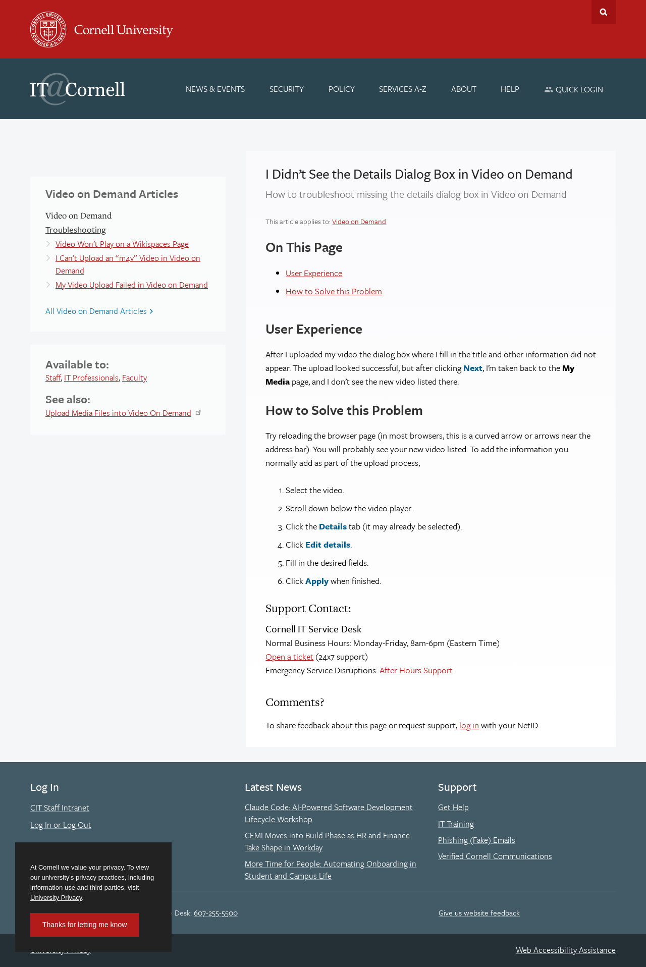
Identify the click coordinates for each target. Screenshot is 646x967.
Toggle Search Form (603, 12)
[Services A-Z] (403, 89)
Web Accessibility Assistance (566, 950)
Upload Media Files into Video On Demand (118, 413)
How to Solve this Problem (334, 291)
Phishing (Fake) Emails (476, 840)
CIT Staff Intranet (59, 807)
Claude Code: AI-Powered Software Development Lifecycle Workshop (329, 813)
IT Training (456, 824)
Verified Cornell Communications (495, 856)
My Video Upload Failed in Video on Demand (132, 285)
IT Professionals (91, 377)
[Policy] (341, 89)
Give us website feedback (479, 912)
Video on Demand (359, 221)
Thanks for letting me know (84, 925)
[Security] (286, 89)
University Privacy (56, 897)
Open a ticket (289, 656)
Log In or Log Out (60, 825)
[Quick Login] (573, 89)
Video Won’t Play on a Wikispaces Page (122, 244)
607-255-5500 (216, 912)
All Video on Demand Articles (96, 311)
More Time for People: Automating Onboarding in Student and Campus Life (330, 869)
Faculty (134, 377)
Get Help (453, 807)
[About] (464, 89)
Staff (53, 377)
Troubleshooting (75, 229)
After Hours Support (416, 670)
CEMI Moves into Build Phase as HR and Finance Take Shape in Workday (327, 841)
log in (469, 725)
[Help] (510, 89)
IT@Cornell (78, 89)
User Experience (314, 272)
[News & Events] (215, 89)
